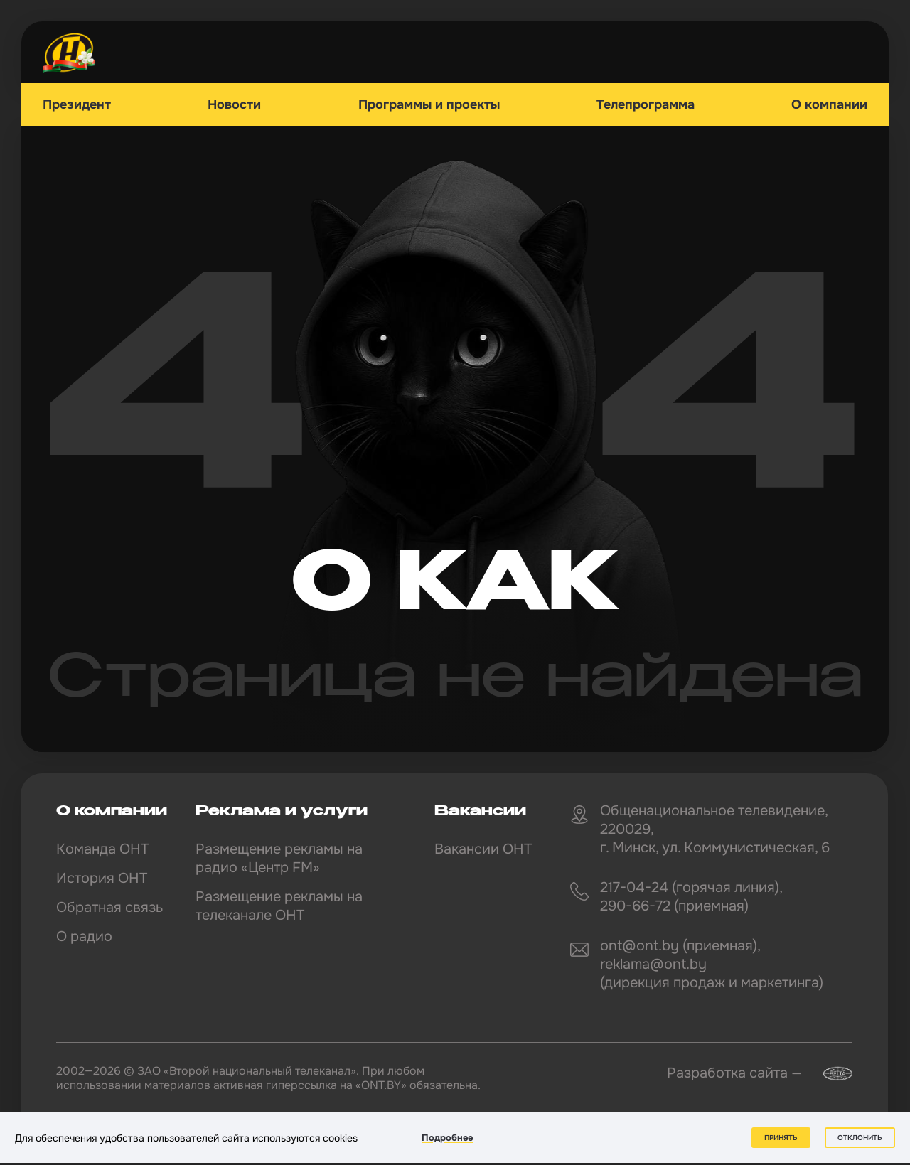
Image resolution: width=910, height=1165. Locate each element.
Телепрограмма (645, 104)
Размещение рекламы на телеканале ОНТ (279, 906)
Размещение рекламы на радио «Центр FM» (279, 858)
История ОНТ (101, 878)
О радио (84, 936)
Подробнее (447, 1138)
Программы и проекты (429, 104)
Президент (77, 104)
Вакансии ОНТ (483, 849)
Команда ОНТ (102, 849)
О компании (829, 104)
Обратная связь (109, 907)
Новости (234, 104)
